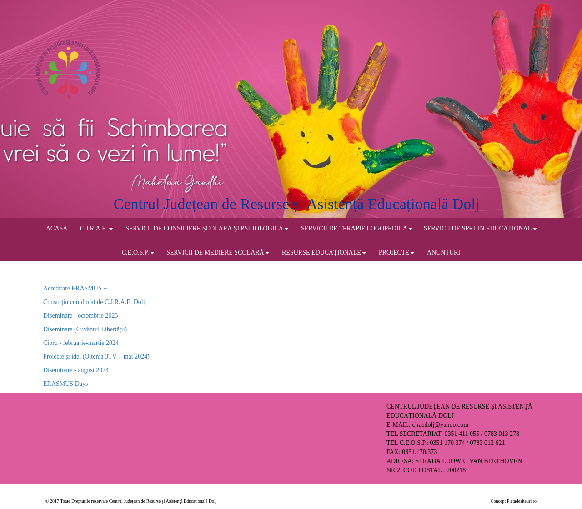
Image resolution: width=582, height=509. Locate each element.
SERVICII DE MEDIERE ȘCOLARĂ (217, 252)
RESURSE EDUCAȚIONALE (324, 252)
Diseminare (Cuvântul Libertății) (85, 329)
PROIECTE (396, 252)
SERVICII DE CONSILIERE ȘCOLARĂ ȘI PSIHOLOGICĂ (206, 228)
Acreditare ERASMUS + (75, 288)
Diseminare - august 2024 (76, 370)
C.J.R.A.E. (96, 228)
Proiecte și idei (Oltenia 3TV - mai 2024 (95, 356)
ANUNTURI (443, 252)
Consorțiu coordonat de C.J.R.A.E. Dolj (94, 302)
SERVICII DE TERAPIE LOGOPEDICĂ (356, 228)
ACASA (56, 228)
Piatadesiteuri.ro (522, 501)
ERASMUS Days (65, 383)
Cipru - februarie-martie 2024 (81, 342)
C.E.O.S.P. (138, 252)
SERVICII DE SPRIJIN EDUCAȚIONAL (480, 228)
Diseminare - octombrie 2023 (80, 315)
